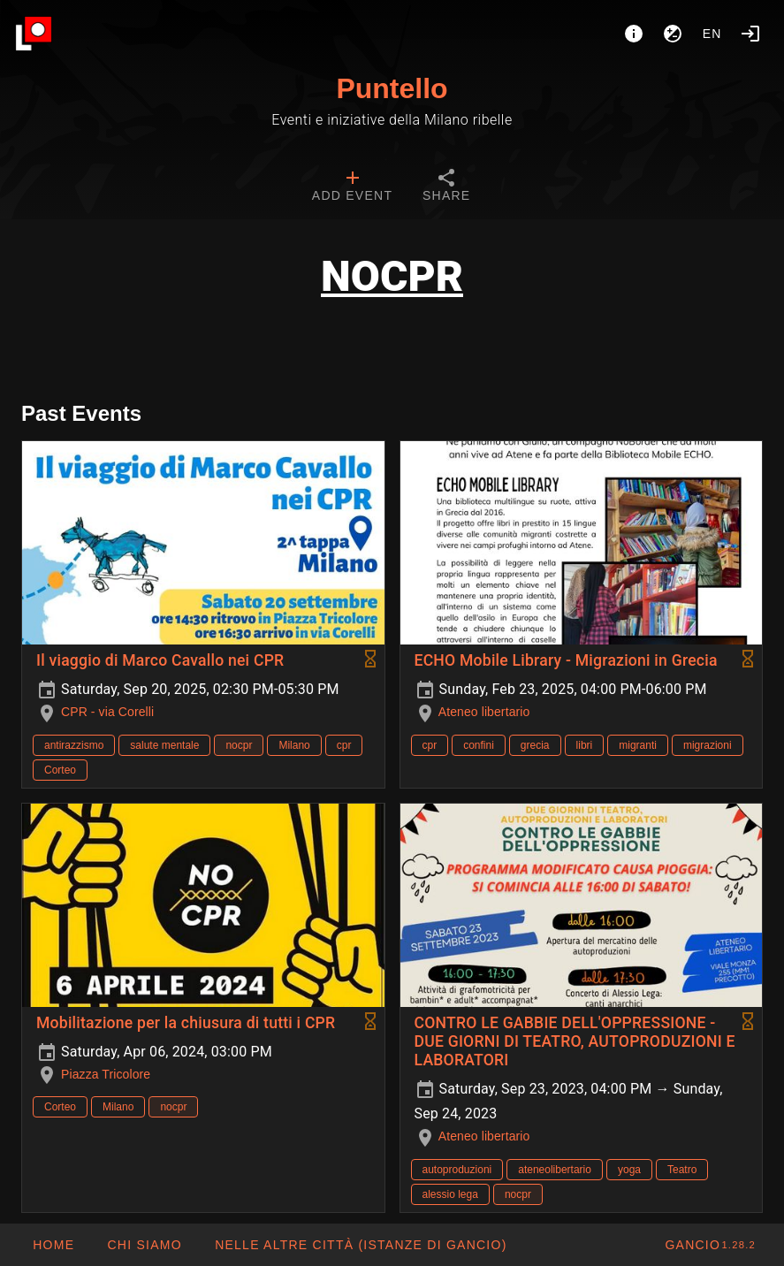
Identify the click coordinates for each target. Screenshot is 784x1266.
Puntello (391, 88)
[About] (633, 33)
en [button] (712, 34)
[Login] (750, 33)
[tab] (352, 187)
